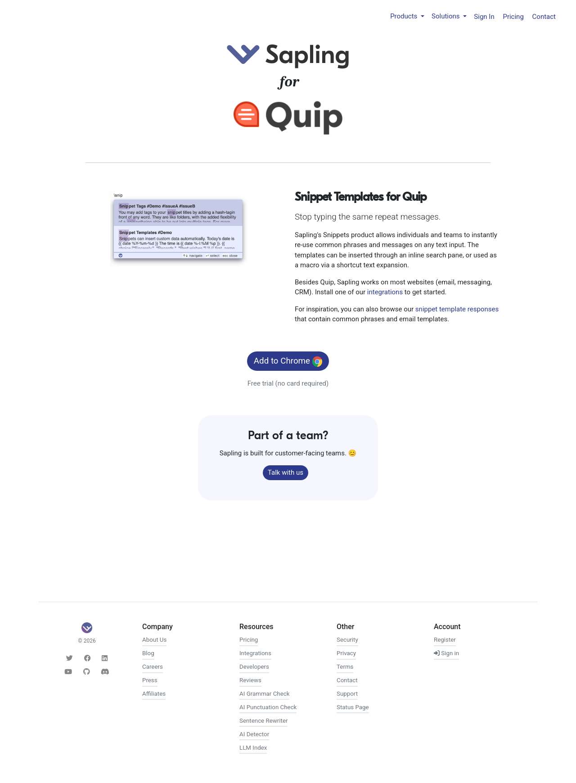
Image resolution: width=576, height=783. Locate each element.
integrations (385, 292)
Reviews (250, 680)
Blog (148, 653)
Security (347, 639)
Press (150, 680)
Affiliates (154, 693)
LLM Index (253, 747)
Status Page (353, 707)
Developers (254, 666)
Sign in (446, 653)
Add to (288, 361)
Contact (544, 16)
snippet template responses (457, 309)
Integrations (255, 653)
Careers (152, 666)
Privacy (346, 653)
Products (404, 16)
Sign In (484, 16)
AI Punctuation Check (268, 707)
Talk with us (285, 472)
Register (445, 639)
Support (347, 693)
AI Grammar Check (264, 693)
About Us (154, 639)
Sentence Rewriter (263, 720)
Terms (345, 666)
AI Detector (254, 734)
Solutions (446, 16)
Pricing (513, 16)
